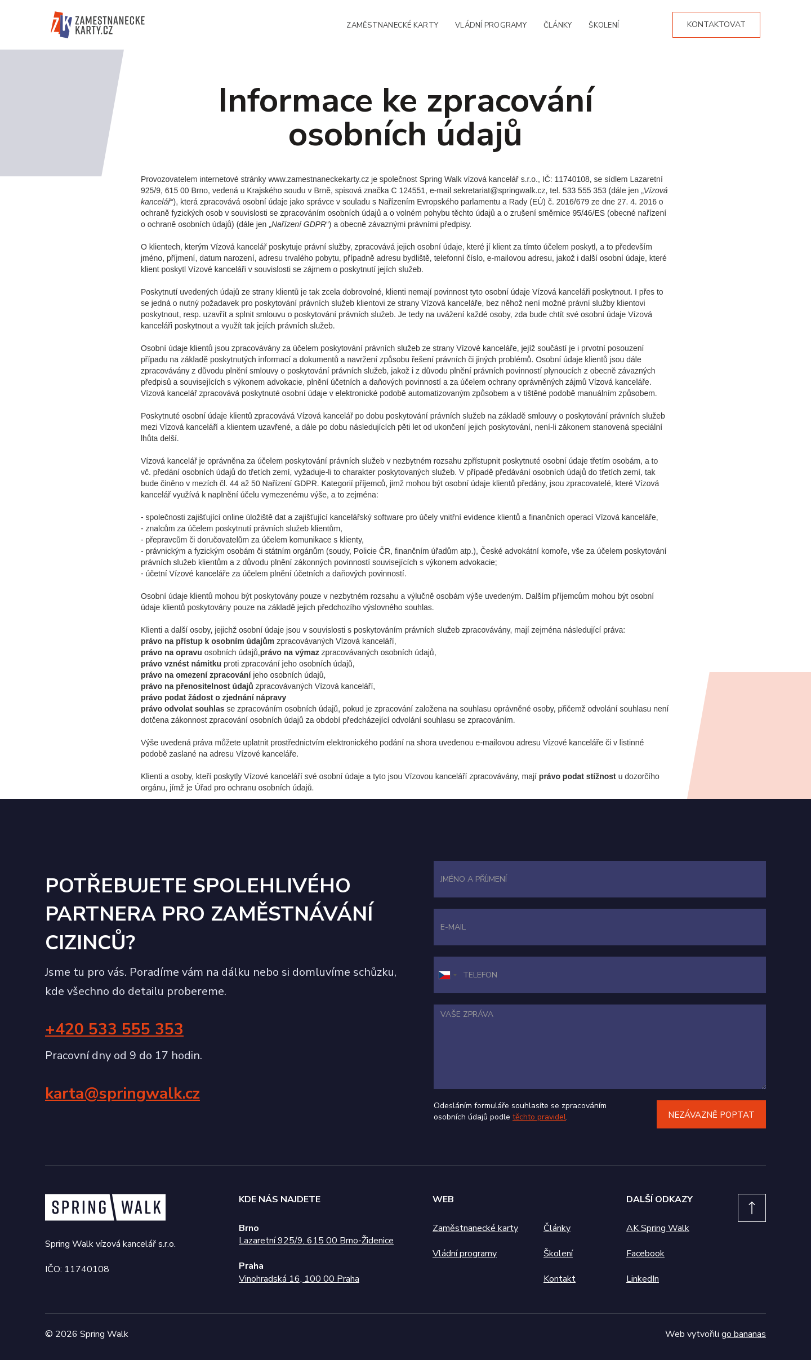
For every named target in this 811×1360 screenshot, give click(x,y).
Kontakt (559, 1279)
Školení (558, 1253)
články (557, 25)
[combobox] (447, 975)
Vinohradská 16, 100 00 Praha (299, 1279)
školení (604, 25)
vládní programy (491, 25)
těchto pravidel (539, 1117)
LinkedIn (642, 1279)
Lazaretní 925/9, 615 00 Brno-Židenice (316, 1240)
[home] (98, 24)
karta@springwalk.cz (122, 1093)
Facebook (645, 1253)
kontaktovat (716, 24)
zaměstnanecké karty (392, 25)
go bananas (743, 1334)
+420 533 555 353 (114, 1029)
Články (557, 1228)
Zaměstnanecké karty (475, 1228)
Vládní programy (465, 1253)
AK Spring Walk (657, 1228)
